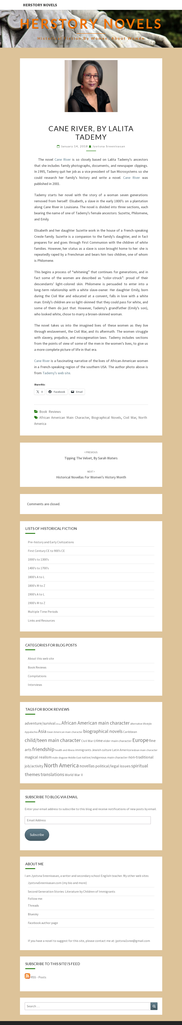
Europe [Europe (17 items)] (140, 740)
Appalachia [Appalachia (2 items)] (31, 732)
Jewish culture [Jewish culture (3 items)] (101, 750)
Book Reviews (50, 411)
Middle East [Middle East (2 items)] (74, 757)
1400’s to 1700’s (38, 568)
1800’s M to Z (36, 586)
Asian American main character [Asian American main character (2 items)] (65, 732)
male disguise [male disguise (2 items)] (60, 757)
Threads (33, 905)
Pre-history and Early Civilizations (51, 542)
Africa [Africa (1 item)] (58, 724)
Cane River (63, 159)
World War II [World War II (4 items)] (74, 774)
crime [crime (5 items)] (98, 740)
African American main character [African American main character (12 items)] (95, 723)
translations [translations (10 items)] (52, 774)
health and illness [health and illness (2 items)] (64, 750)
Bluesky (33, 914)
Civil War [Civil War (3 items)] (87, 741)
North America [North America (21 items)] (61, 765)
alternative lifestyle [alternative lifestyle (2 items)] (141, 723)
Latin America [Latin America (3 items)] (121, 750)
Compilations (37, 676)
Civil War (129, 417)
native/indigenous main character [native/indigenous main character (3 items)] (105, 757)
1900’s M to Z (36, 603)
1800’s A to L (36, 577)
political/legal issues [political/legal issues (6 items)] (113, 766)
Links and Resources (41, 620)
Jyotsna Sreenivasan (108, 146)
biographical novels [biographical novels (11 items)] (103, 731)
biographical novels (106, 417)
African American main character (64, 417)
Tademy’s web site (56, 373)
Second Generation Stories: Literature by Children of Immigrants (71, 891)
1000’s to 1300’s (38, 559)
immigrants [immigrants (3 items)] (83, 750)
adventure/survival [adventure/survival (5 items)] (40, 723)
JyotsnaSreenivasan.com (44, 883)
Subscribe (37, 834)
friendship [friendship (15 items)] (43, 749)
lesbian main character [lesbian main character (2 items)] (144, 750)
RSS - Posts (35, 977)
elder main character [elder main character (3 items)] (117, 741)
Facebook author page (43, 923)
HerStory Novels (40, 4)
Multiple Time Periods (43, 612)
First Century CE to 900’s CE (46, 551)
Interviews (35, 685)
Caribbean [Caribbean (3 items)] (130, 732)
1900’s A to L (36, 594)
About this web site (41, 658)
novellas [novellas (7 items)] (87, 766)
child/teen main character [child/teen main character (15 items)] (53, 740)
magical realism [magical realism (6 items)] (38, 757)
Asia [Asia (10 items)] (42, 731)
